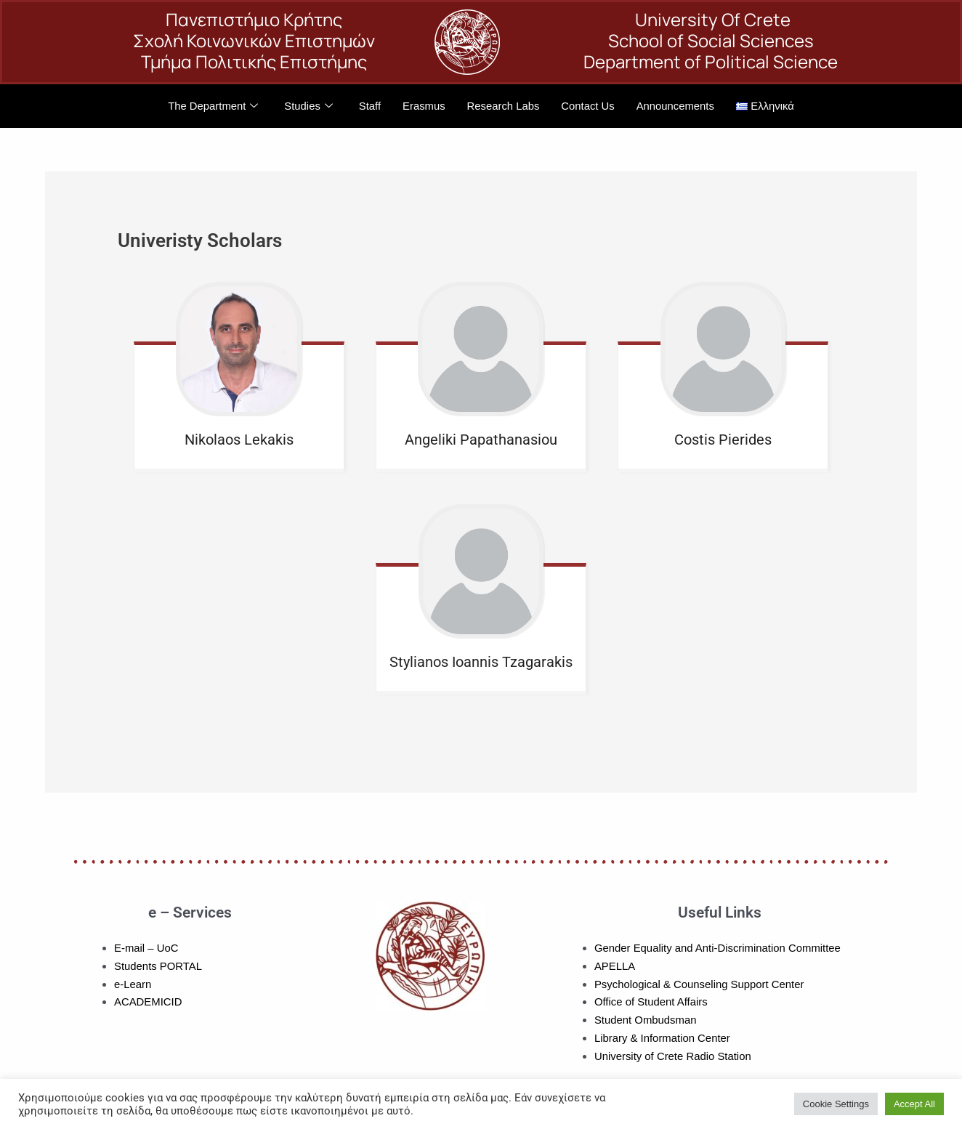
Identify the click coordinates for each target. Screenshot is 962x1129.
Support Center (769, 984)
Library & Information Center (662, 1038)
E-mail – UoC (146, 948)
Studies (307, 106)
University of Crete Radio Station (673, 1056)
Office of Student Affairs (651, 1001)
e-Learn (133, 984)
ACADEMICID (148, 1001)
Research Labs (503, 106)
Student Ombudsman (646, 1019)
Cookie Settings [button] (836, 1103)
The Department (211, 106)
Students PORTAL (158, 966)
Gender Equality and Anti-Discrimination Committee (718, 948)
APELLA (615, 966)
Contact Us (588, 106)
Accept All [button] (914, 1103)
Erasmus (423, 106)
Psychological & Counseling (661, 984)
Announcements (676, 106)
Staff (368, 106)
